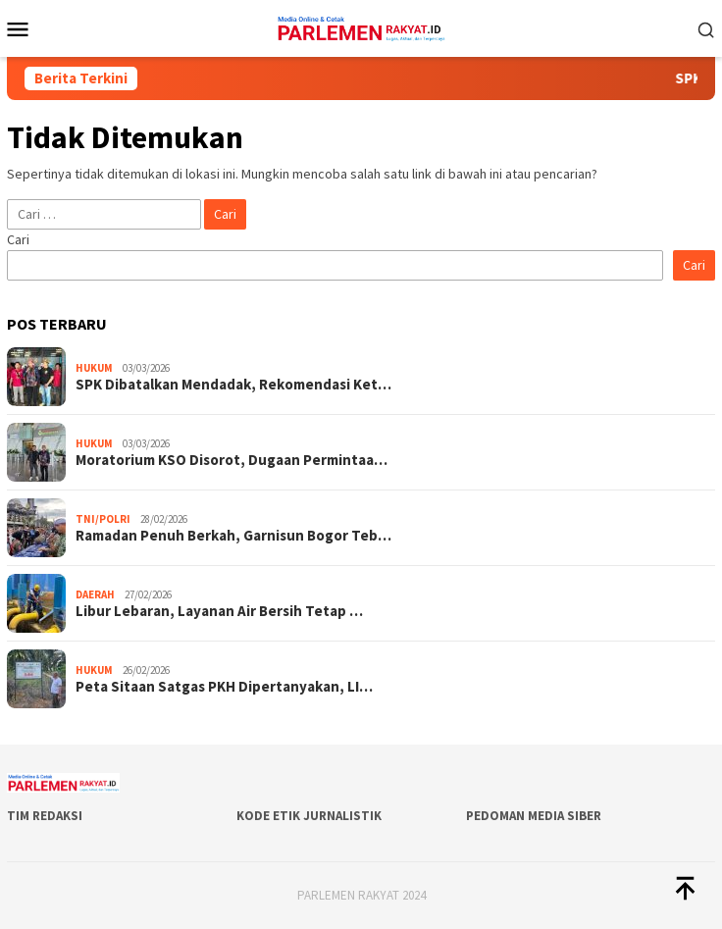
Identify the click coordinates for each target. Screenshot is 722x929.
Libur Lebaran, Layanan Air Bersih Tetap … (219, 611)
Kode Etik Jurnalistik (309, 815)
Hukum (94, 368)
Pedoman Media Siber (533, 815)
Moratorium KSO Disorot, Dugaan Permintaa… (231, 460)
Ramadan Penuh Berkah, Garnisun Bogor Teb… (233, 535)
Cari (18, 239)
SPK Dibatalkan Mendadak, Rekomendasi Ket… (233, 384)
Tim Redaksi (44, 815)
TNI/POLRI (103, 519)
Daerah (95, 594)
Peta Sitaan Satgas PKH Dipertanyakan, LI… (224, 687)
